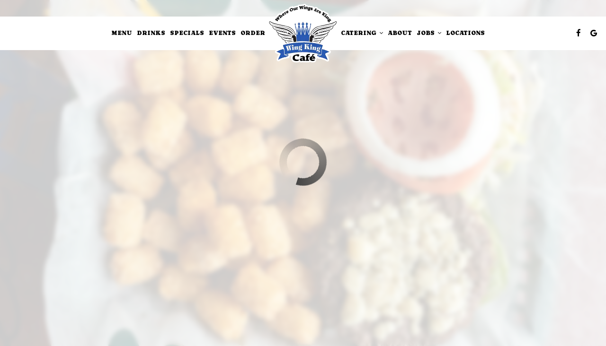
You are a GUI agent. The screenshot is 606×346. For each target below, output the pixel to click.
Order (253, 32)
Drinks (151, 32)
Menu (122, 32)
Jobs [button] (429, 32)
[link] (303, 33)
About (400, 32)
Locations (465, 32)
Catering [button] (362, 32)
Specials (187, 32)
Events (222, 32)
